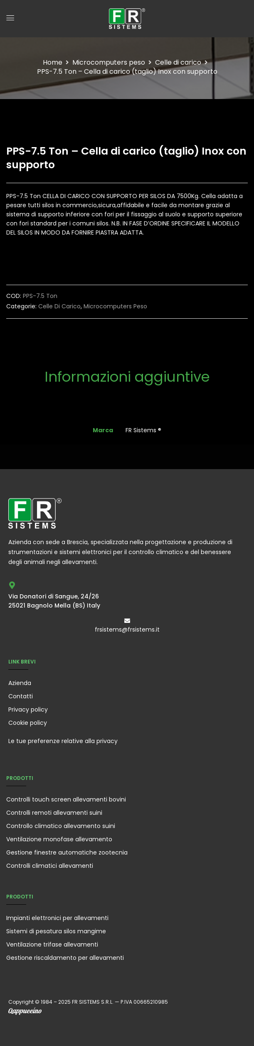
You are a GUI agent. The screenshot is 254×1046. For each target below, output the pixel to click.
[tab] (127, 383)
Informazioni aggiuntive (127, 378)
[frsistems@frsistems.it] (127, 621)
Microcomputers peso (108, 62)
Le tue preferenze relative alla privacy (63, 741)
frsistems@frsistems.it (127, 629)
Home (52, 62)
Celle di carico (178, 62)
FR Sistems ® (143, 430)
